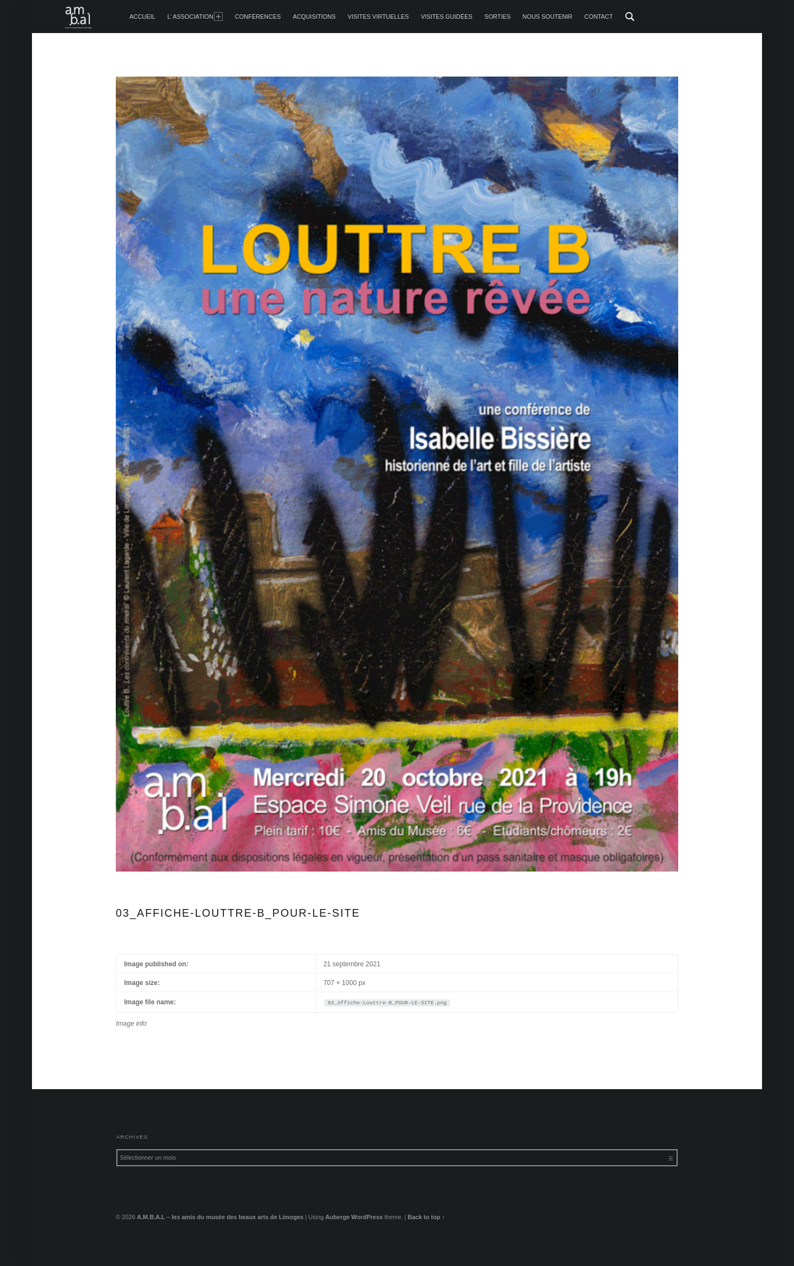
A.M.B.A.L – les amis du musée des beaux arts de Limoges (220, 1217)
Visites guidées (447, 16)
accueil (142, 16)
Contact (598, 16)
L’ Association (195, 16)
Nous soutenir (548, 16)
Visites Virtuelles (378, 16)
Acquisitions (314, 16)
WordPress (367, 1217)
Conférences (258, 16)
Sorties (497, 16)
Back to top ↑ (426, 1217)
